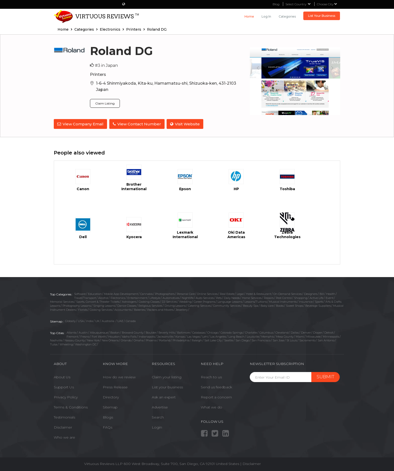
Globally (70, 321)
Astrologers (129, 301)
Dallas (295, 332)
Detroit (328, 332)
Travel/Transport (85, 297)
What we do (211, 407)
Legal (240, 293)
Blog (276, 4)
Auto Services (205, 297)
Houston (114, 336)
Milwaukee (313, 336)
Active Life (316, 297)
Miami (300, 336)
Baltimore (183, 332)
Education (95, 293)
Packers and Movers (160, 309)
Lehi (205, 336)
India (89, 321)
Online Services (207, 293)
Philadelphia (181, 340)
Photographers (165, 293)
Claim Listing (105, 103)
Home (249, 16)
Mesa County (284, 336)
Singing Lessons (104, 305)
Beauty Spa (250, 305)
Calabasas (198, 332)
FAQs (107, 427)
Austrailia (108, 321)
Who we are (64, 437)
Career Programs (204, 301)
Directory (111, 397)
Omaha (138, 340)
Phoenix (151, 340)
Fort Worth (99, 336)
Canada (131, 321)
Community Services (227, 305)
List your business (167, 387)
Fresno (84, 336)
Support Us (64, 387)
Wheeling (66, 344)
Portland (164, 340)
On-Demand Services (287, 293)
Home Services (252, 297)
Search (158, 417)
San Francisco (261, 340)
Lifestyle (155, 297)
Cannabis (146, 293)
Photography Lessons (77, 305)
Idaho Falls (129, 336)
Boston (115, 332)
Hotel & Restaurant (258, 293)
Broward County (132, 332)
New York (93, 340)
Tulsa (53, 344)
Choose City (327, 4)
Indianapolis (147, 336)
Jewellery (182, 309)
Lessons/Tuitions (255, 301)
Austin (83, 332)
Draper (317, 332)
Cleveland (281, 332)
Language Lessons (230, 301)
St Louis (291, 340)
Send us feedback (216, 387)
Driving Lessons (175, 305)
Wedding (185, 301)
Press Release (115, 387)
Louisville (253, 336)
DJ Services (169, 301)
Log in (266, 16)
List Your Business (321, 16)
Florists (82, 309)
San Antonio (326, 340)
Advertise (160, 407)
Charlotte (251, 332)
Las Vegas (193, 336)
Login (157, 427)
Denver (306, 332)
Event (329, 297)
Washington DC (85, 344)
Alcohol (103, 297)
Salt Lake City (213, 340)
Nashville (56, 340)
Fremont (72, 336)
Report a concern (216, 397)
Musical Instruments (283, 301)
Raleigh (197, 340)
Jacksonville (165, 336)
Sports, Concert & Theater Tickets (98, 301)
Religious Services (150, 305)
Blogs (108, 417)
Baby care (267, 305)
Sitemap (110, 407)
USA (81, 321)
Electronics (118, 297)
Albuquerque (99, 332)
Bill (322, 293)
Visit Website (186, 124)
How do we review (119, 377)
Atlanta (71, 332)
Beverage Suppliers (318, 305)
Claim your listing (166, 377)
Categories (287, 16)
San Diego (242, 340)
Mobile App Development (121, 293)
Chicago (212, 332)
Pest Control (284, 297)
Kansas (180, 336)
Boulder (151, 332)
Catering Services (199, 305)
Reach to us (211, 377)
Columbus (266, 332)
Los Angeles (218, 336)
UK (97, 321)
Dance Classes (126, 305)
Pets (219, 297)
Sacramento (307, 340)
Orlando (126, 340)
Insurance (306, 301)
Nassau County (75, 340)
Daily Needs (232, 297)
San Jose (278, 340)
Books (280, 305)
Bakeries (139, 309)
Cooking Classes (149, 301)
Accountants (123, 309)
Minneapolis (331, 336)
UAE (120, 321)
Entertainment (137, 297)
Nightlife (187, 297)
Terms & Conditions (71, 407)
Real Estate (227, 293)
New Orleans (110, 340)
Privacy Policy (66, 397)
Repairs (269, 297)
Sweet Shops (294, 305)
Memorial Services (62, 301)
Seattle (228, 340)
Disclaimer (63, 427)
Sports (319, 301)
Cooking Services (101, 309)
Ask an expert (164, 397)
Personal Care (186, 293)
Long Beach (236, 336)
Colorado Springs (231, 332)
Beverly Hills (167, 332)
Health (330, 293)
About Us (62, 377)
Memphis (267, 336)
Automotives (171, 297)
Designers (310, 293)
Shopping (300, 297)
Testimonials (64, 417)
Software (80, 293)
